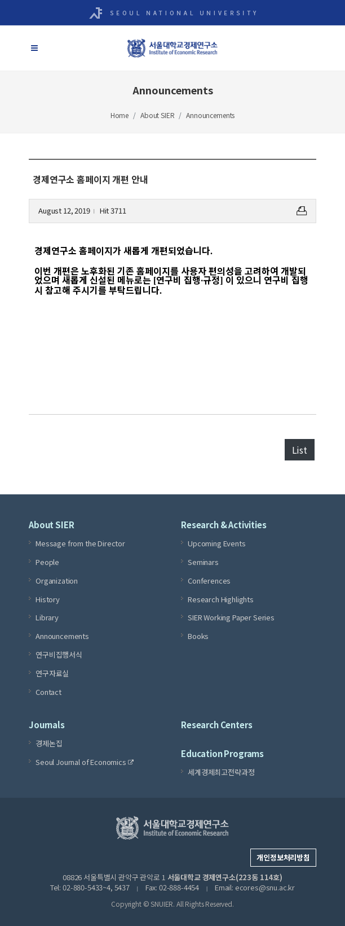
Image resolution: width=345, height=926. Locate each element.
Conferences (209, 580)
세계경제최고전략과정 (221, 772)
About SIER (157, 115)
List (299, 450)
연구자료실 (52, 672)
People (47, 562)
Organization (57, 580)
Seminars (203, 562)
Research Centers (216, 725)
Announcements (210, 115)
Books (198, 636)
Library (47, 617)
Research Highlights (221, 598)
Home (119, 115)
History (48, 598)
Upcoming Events (217, 543)
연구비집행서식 (59, 654)
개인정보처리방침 (283, 857)
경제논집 (49, 743)
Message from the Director (80, 543)
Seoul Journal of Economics (85, 762)
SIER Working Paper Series (231, 617)
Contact (48, 691)
